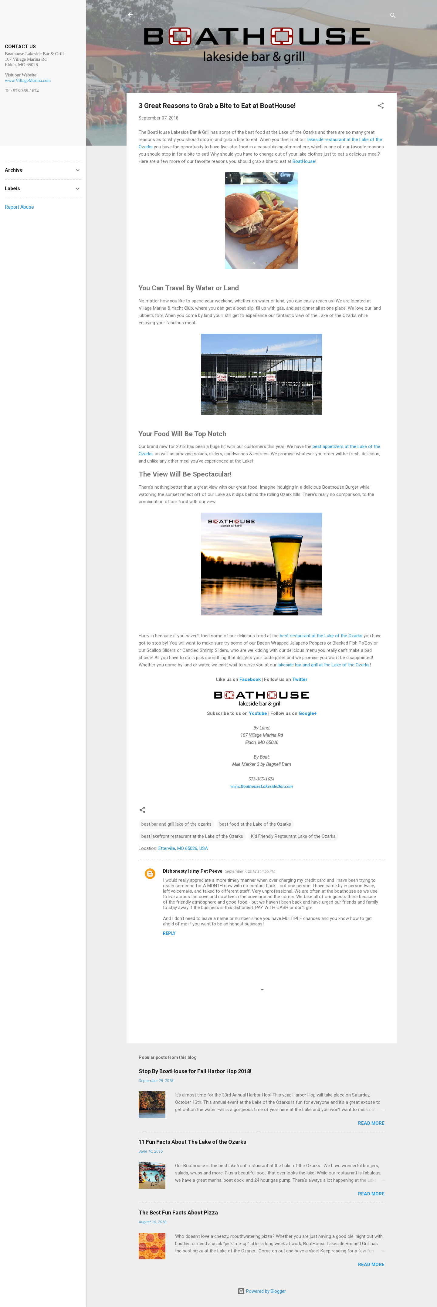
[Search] (393, 16)
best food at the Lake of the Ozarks (255, 824)
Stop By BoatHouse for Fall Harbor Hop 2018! (195, 1071)
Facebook (250, 679)
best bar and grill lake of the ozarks (176, 824)
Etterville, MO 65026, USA (183, 848)
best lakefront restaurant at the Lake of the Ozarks (192, 836)
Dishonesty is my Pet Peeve (192, 871)
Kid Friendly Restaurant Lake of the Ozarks (293, 836)
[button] (380, 106)
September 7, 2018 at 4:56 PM (250, 871)
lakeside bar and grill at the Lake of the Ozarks (324, 665)
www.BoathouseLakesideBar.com (261, 786)
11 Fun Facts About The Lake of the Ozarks (192, 1142)
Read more (371, 1123)
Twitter (299, 679)
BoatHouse (304, 161)
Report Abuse (19, 207)
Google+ (308, 713)
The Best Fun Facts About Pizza (178, 1212)
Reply (169, 933)
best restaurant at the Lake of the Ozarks (321, 635)
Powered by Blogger (262, 1291)
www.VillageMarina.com (28, 80)
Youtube (258, 713)
